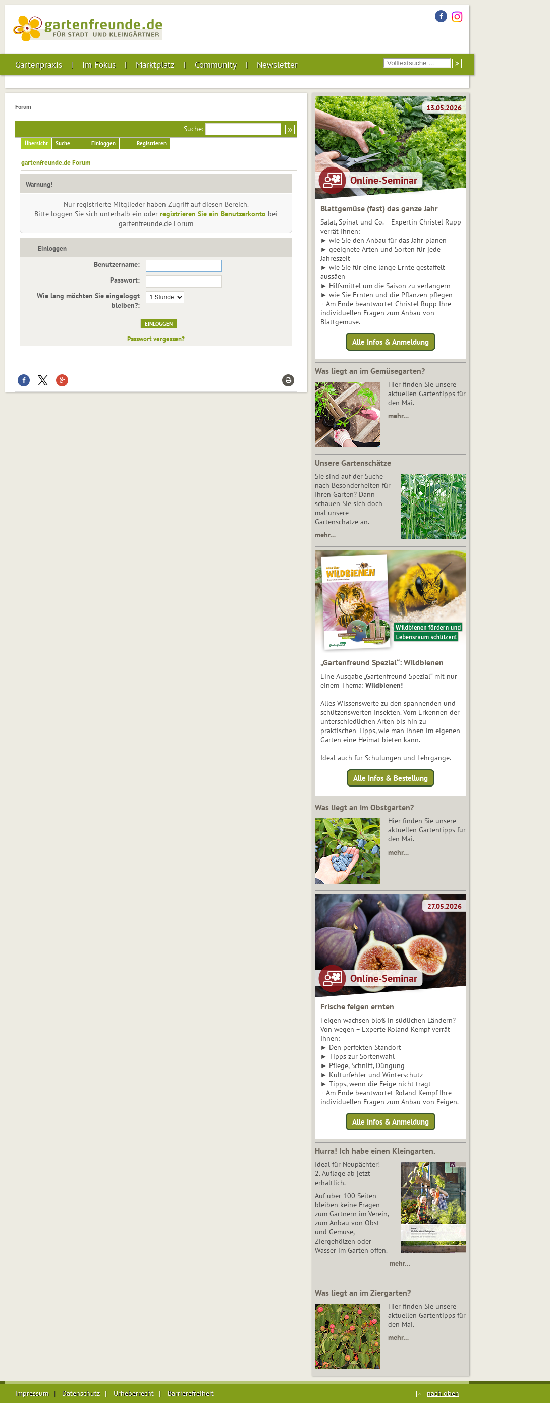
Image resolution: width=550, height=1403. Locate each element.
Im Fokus (99, 64)
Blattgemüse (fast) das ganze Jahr (379, 208)
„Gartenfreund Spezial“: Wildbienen (382, 662)
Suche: (193, 128)
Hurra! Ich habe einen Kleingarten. (375, 1151)
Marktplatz (155, 64)
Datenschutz (81, 1393)
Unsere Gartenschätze (353, 463)
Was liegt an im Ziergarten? (363, 1292)
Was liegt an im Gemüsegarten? (370, 371)
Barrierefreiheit (191, 1393)
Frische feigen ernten (357, 1006)
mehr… (398, 415)
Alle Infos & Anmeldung (390, 342)
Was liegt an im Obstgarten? (364, 807)
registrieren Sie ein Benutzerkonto (213, 213)
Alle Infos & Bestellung (390, 777)
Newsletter (277, 64)
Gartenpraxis (38, 64)
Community (216, 64)
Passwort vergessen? (156, 338)
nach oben (443, 1393)
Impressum (31, 1393)
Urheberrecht (134, 1393)
